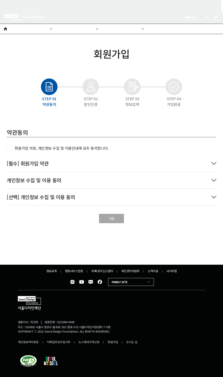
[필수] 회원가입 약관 (106, 163)
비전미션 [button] (112, 27)
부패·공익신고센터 (102, 271)
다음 (112, 218)
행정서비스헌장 (74, 271)
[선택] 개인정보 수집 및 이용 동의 (106, 197)
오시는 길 (131, 342)
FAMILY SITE (131, 282)
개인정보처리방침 (28, 342)
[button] (5, 29)
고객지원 (153, 271)
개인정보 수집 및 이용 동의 (106, 180)
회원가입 (113, 342)
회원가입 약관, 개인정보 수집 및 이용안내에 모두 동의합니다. (62, 148)
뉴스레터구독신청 (88, 342)
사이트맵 (171, 271)
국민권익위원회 (130, 271)
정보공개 (51, 271)
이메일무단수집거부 (58, 342)
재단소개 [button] (20, 27)
